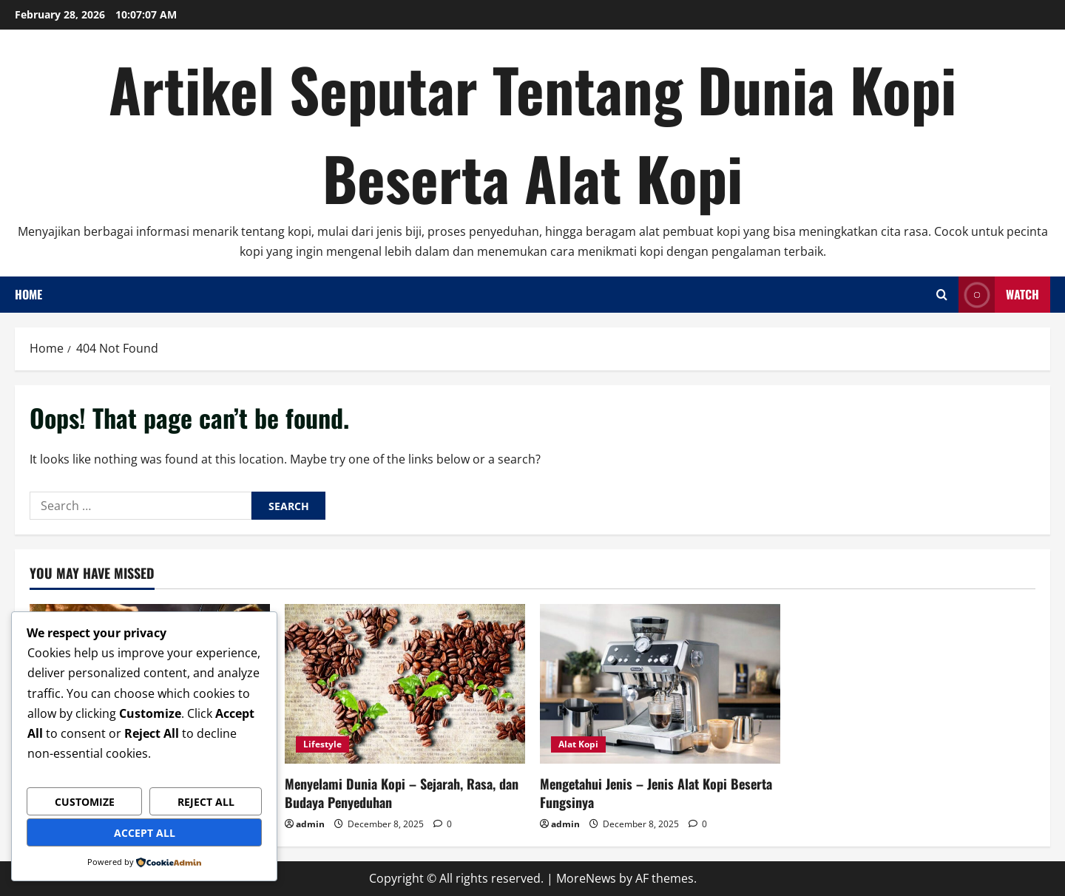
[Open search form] (941, 294)
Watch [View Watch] (998, 294)
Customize (85, 802)
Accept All (144, 833)
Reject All (206, 802)
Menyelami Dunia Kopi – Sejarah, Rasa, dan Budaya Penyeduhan (401, 793)
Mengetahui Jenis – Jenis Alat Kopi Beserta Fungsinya (656, 793)
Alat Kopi (578, 744)
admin (310, 824)
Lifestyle (322, 744)
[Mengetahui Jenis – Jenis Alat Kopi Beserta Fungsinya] (660, 684)
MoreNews (586, 878)
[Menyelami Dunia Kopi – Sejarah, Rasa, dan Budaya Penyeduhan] (405, 684)
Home (28, 294)
